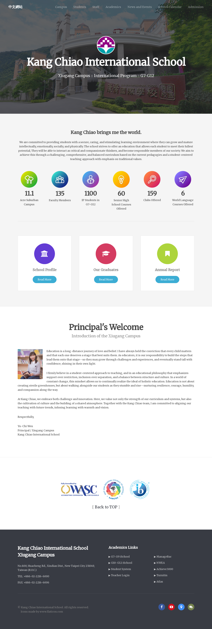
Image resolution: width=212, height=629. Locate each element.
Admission (196, 7)
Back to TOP (106, 507)
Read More (44, 279)
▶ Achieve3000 (163, 569)
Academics (113, 7)
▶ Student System (120, 569)
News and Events (139, 7)
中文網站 (15, 7)
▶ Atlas (158, 581)
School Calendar (170, 7)
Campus (61, 7)
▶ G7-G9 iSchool (119, 556)
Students (79, 7)
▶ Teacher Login (119, 575)
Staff (95, 7)
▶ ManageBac (163, 556)
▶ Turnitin (160, 575)
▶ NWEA (159, 562)
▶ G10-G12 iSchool (120, 562)
